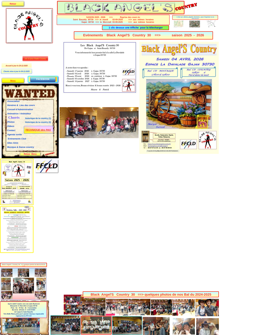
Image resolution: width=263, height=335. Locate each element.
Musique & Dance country (21, 147)
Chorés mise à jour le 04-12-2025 (17, 71)
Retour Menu (30, 154)
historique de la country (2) (38, 122)
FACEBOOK (42, 79)
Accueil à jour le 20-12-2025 (17, 66)
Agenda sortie (14, 134)
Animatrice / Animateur (19, 113)
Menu (12, 80)
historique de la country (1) (38, 118)
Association (13, 101)
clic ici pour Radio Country (35, 59)
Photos (11, 122)
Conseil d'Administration (20, 109)
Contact (11, 130)
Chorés (13, 117)
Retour (13, 4)
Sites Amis (12, 143)
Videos (10, 126)
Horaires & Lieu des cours (21, 105)
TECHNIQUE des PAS (38, 129)
